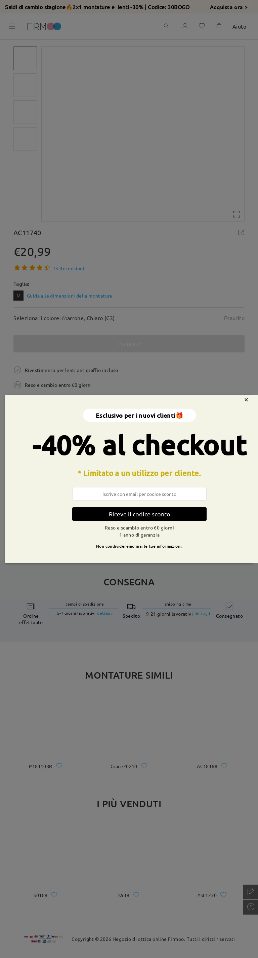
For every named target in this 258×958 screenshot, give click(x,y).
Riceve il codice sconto (139, 513)
